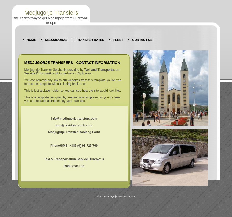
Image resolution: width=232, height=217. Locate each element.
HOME (31, 40)
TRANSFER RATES (90, 40)
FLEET (118, 40)
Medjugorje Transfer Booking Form (74, 132)
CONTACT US (142, 40)
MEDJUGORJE (56, 40)
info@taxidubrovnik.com (74, 125)
